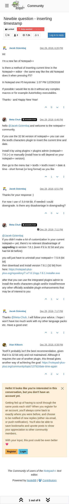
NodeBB (31, 480)
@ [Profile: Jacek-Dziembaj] (18, 125)
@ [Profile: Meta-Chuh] (19, 317)
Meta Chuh (15, 119)
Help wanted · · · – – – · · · (30, 29)
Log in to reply (56, 35)
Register (11, 451)
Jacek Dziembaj (17, 48)
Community (35, 6)
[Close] (62, 388)
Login (23, 451)
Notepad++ (50, 470)
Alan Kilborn (16, 345)
